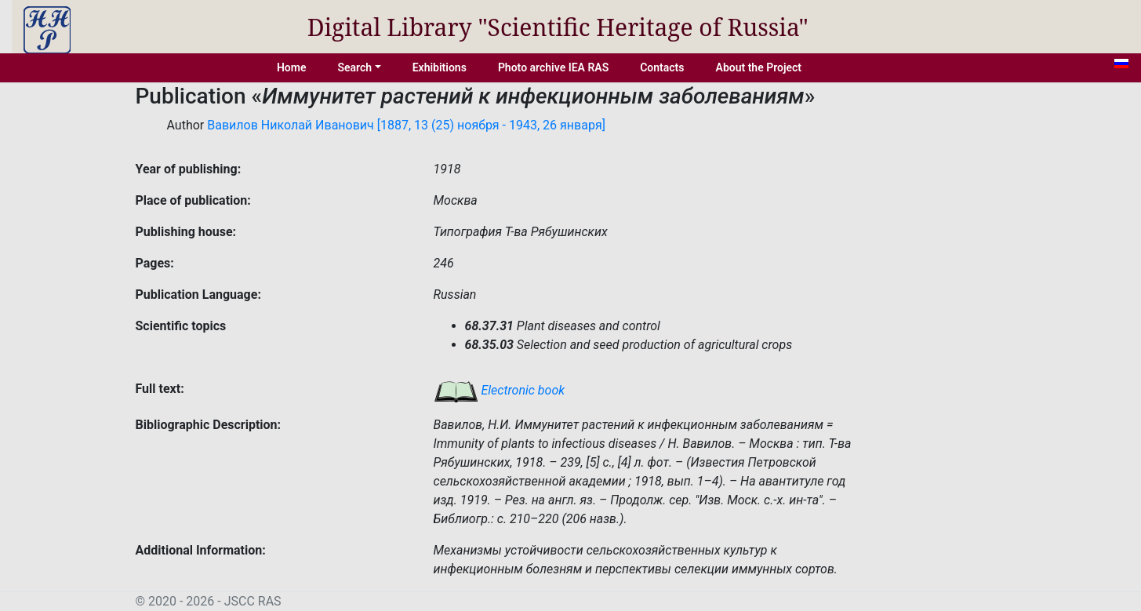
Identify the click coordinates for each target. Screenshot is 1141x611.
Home (292, 67)
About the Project (759, 67)
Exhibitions (439, 67)
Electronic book (499, 390)
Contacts (662, 67)
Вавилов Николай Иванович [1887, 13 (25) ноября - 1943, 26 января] (406, 125)
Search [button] (354, 67)
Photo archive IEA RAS (553, 67)
